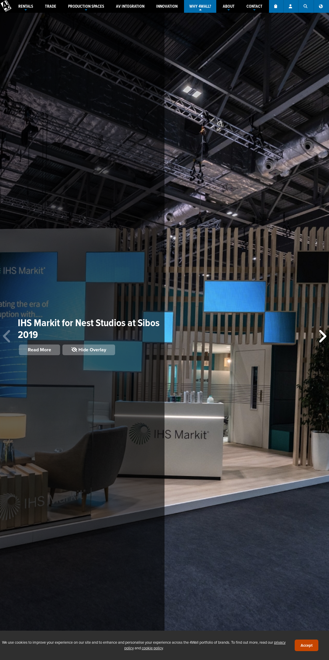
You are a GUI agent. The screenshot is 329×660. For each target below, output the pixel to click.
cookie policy (152, 648)
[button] (322, 336)
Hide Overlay (88, 349)
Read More (39, 349)
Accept (306, 645)
